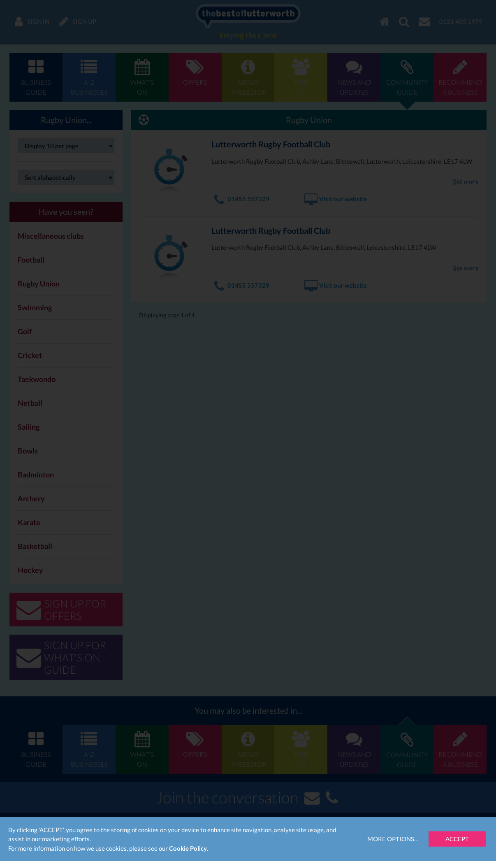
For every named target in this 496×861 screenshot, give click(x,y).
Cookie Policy (188, 848)
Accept (457, 838)
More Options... (392, 838)
